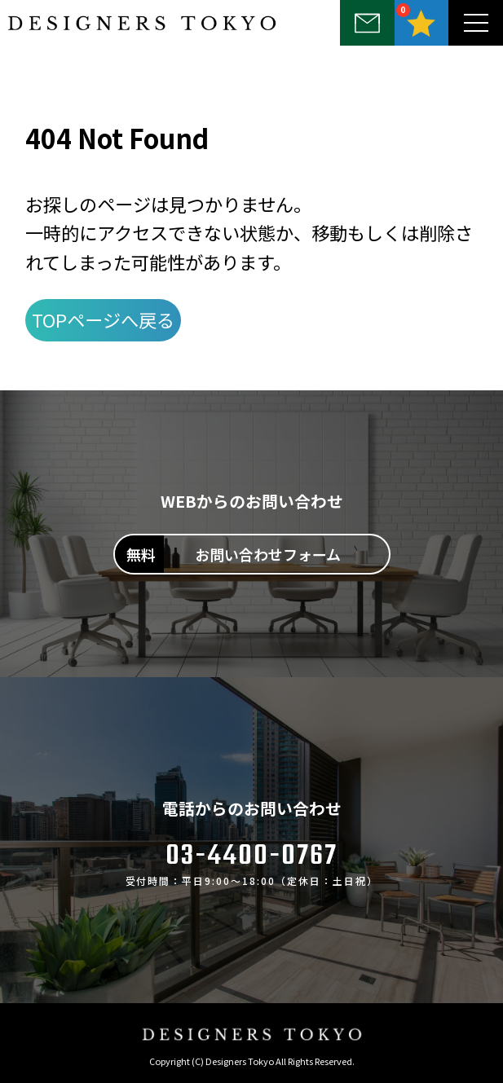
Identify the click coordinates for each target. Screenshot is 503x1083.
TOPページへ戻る (103, 319)
